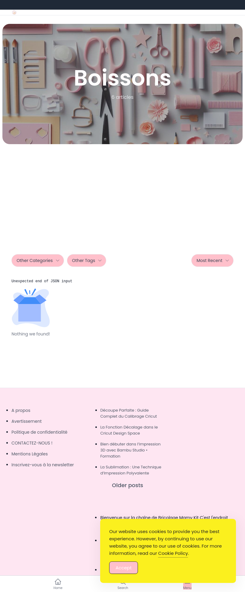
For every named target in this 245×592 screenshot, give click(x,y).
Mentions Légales (29, 454)
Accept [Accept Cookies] (124, 568)
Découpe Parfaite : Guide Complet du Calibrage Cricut (128, 413)
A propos (20, 410)
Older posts (127, 485)
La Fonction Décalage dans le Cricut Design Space (129, 430)
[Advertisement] (122, 189)
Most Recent (213, 260)
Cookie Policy (173, 553)
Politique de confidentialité (39, 432)
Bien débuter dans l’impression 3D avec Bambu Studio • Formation (130, 450)
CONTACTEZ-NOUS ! (31, 443)
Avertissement (26, 421)
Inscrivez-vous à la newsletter (42, 465)
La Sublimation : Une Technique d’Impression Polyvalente (130, 470)
